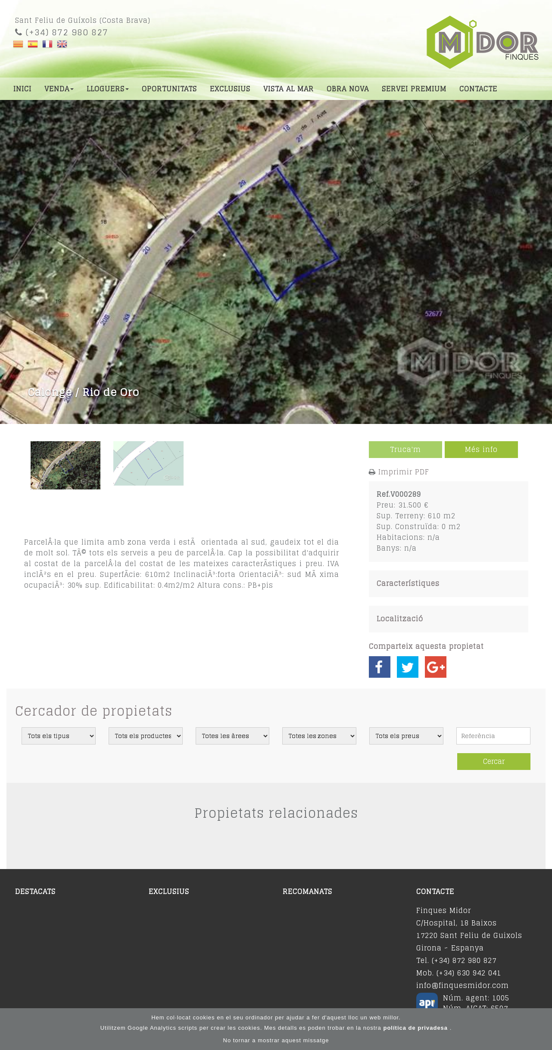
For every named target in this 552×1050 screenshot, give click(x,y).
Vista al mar (288, 89)
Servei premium (414, 89)
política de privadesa (416, 1028)
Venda (59, 89)
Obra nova (348, 89)
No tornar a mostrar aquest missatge (276, 1041)
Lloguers (108, 89)
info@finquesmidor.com (462, 985)
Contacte (478, 89)
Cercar (494, 761)
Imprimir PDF (403, 472)
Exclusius (230, 89)
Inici (22, 89)
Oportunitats (169, 89)
